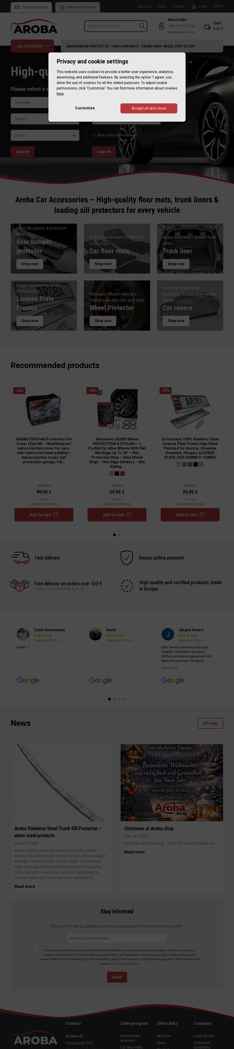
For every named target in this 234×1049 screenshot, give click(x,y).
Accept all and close (149, 108)
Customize (85, 108)
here (60, 94)
